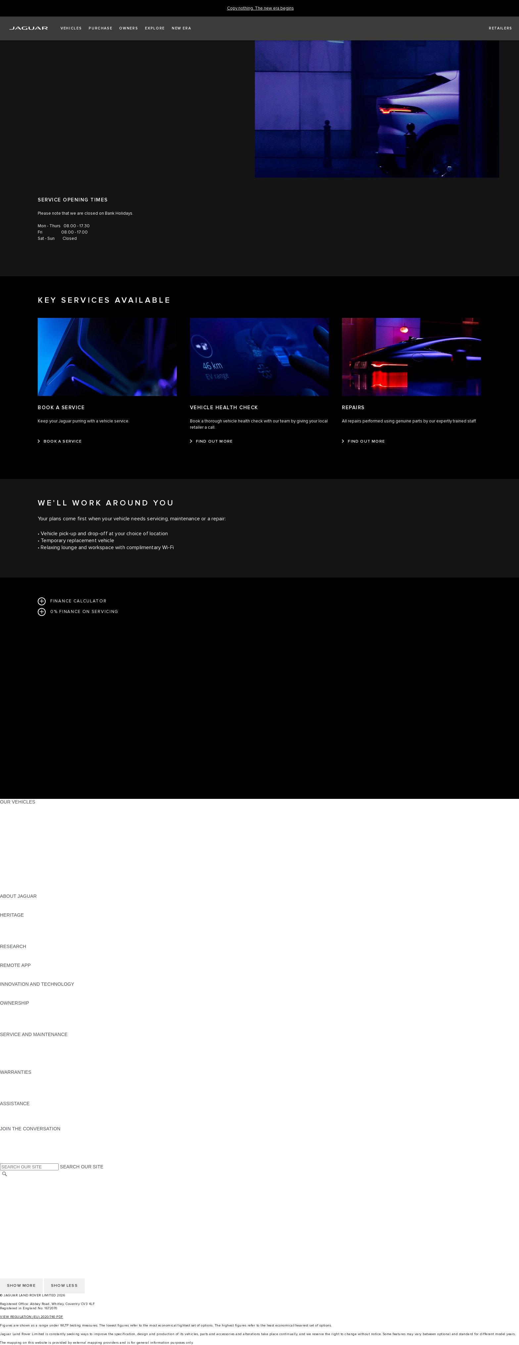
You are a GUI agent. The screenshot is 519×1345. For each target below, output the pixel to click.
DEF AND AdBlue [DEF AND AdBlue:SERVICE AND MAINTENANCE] (18, 1059)
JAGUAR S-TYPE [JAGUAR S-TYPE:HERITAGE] (19, 927)
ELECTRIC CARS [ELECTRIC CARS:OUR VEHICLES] (19, 864)
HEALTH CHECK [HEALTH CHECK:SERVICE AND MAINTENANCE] (18, 1053)
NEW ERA (11, 889)
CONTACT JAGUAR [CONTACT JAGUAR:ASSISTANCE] (21, 1116)
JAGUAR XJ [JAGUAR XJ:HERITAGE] (13, 933)
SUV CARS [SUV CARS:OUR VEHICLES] (12, 852)
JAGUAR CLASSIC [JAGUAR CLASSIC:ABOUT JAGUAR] (20, 908)
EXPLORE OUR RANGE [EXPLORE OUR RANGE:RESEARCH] (26, 952)
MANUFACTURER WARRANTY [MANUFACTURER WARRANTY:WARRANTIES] (34, 1084)
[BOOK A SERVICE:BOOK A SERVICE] (60, 442)
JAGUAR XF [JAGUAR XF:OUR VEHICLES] (13, 839)
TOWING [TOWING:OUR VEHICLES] (10, 858)
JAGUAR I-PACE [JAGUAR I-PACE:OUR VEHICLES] (18, 820)
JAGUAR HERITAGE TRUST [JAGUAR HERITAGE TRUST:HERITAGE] (31, 940)
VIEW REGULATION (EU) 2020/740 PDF (31, 1317)
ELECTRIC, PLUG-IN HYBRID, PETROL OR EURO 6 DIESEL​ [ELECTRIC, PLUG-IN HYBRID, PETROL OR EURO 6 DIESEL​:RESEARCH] (66, 959)
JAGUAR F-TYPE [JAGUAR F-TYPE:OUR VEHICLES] (18, 827)
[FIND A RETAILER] (494, 28)
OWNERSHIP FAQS (21, 883)
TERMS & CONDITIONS (26, 1193)
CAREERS (11, 1187)
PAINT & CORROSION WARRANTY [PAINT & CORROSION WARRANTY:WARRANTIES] (38, 1097)
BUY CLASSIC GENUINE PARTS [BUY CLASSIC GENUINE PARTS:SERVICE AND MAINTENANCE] (35, 1065)
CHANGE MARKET (20, 1181)
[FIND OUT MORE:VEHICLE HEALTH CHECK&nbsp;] (211, 442)
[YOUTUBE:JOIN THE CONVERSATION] (14, 1147)
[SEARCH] (4, 1174)
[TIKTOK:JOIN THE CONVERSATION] (11, 1141)
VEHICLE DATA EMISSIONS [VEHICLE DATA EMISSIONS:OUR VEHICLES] (30, 877)
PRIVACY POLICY (19, 1199)
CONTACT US (15, 1218)
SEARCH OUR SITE (81, 1166)
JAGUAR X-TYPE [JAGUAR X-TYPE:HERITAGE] (19, 921)
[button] (71, 28)
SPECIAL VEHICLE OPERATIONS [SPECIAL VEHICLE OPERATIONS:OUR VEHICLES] (36, 871)
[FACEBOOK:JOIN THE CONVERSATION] (15, 1153)
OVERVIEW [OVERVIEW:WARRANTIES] (12, 1078)
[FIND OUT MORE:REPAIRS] (363, 442)
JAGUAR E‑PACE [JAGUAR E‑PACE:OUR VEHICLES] (19, 814)
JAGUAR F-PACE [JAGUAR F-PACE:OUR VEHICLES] (19, 808)
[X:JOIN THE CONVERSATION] (4, 1160)
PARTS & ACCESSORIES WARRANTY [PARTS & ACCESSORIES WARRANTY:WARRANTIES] (41, 1091)
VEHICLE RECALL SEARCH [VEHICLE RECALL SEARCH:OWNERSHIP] (30, 1021)
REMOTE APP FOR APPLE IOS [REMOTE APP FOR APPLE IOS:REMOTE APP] (34, 971)
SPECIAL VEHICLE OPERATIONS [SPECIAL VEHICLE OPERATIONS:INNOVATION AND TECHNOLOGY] (36, 996)
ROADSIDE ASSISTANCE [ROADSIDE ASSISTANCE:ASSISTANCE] (28, 1109)
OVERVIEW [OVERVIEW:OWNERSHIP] (12, 1009)
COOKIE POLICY (18, 1206)
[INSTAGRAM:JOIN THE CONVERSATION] (16, 1135)
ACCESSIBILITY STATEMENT (32, 1225)
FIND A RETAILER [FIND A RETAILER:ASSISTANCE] (19, 1122)
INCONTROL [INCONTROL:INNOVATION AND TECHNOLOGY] (14, 990)
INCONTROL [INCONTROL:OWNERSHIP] (14, 1015)
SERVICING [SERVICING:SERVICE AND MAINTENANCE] (13, 1047)
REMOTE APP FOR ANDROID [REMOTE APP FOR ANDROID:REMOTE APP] (32, 977)
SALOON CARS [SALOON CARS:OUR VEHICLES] (17, 845)
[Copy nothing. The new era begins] (260, 8)
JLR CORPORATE (19, 1212)
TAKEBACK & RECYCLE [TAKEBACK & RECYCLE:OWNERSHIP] (26, 1028)
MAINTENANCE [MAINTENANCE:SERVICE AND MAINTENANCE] (17, 1040)
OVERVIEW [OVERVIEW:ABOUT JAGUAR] (12, 902)
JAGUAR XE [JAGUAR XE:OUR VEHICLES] (13, 833)
